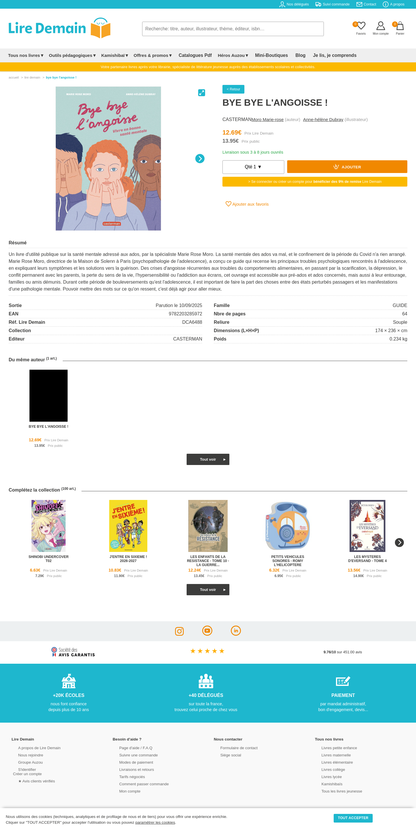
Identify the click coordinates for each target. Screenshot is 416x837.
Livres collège (327, 769)
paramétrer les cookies (155, 822)
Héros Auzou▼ (229, 55)
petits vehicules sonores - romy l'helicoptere (287, 561)
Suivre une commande (132, 754)
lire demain (32, 77)
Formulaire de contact (233, 747)
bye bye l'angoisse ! (48, 427)
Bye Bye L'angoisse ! (61, 77)
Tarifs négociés (126, 776)
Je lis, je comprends (321, 55)
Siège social (225, 754)
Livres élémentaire (331, 762)
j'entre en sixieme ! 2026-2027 (128, 559)
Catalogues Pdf (193, 55)
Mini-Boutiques (265, 55)
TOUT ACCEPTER (353, 818)
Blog (291, 55)
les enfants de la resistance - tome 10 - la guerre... (208, 561)
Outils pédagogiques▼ (72, 55)
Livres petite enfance (333, 747)
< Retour (233, 89)
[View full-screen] (201, 92)
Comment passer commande (137, 783)
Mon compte (124, 790)
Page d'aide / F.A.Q (130, 747)
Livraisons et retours (130, 769)
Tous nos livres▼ (26, 55)
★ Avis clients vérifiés (31, 780)
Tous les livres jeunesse (335, 790)
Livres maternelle (330, 754)
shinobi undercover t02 (49, 559)
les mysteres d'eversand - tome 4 (367, 559)
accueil (14, 77)
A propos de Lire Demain (33, 747)
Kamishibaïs (326, 783)
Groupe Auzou (25, 762)
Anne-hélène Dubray (323, 119)
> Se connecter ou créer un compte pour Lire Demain (315, 182)
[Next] (200, 158)
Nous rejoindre (25, 754)
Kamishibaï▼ (115, 55)
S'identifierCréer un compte (26, 771)
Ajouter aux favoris (247, 204)
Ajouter (347, 167)
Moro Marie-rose (267, 119)
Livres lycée (326, 776)
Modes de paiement (130, 762)
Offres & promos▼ (153, 55)
